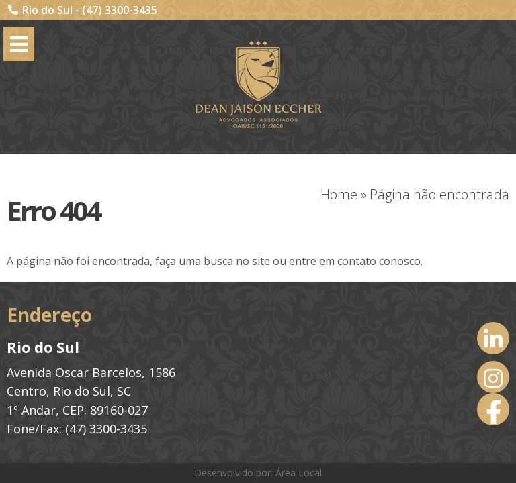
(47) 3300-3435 (119, 10)
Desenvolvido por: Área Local (258, 472)
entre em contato (332, 261)
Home (338, 194)
